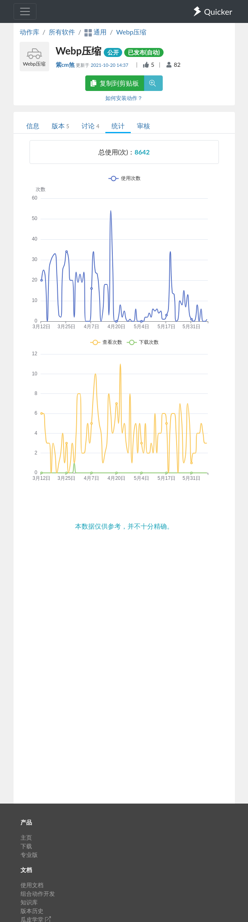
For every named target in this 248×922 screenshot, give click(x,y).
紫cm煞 (66, 64)
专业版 (29, 854)
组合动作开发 (37, 893)
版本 (60, 125)
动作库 (29, 32)
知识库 (29, 902)
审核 (143, 125)
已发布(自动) (144, 52)
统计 (118, 125)
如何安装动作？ (124, 98)
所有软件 (62, 32)
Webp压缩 (131, 32)
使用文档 (31, 884)
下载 (26, 846)
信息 (32, 125)
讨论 (90, 125)
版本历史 (31, 910)
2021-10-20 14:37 (110, 65)
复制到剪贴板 (115, 83)
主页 (26, 837)
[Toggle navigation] (25, 11)
